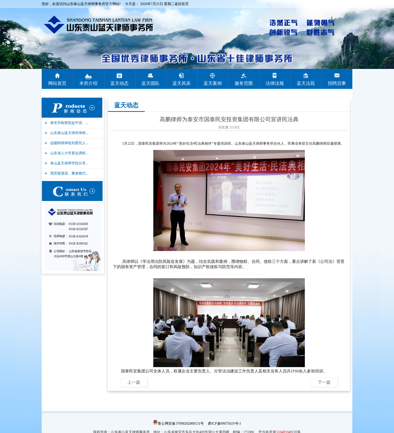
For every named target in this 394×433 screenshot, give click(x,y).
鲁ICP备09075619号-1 (224, 423)
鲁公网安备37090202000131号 (178, 423)
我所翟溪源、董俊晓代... (68, 173)
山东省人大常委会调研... (68, 153)
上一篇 (133, 382)
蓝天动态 (126, 105)
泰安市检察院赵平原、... (68, 123)
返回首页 (182, 4)
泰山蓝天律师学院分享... (68, 163)
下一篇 (324, 382)
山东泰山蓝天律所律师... (68, 133)
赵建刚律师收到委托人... (68, 143)
